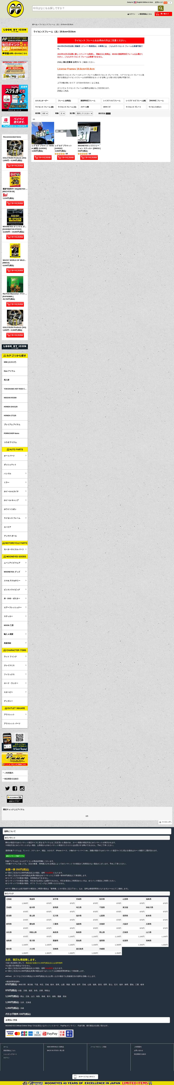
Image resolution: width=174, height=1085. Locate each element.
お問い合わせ (138, 1050)
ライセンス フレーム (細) (44, 107)
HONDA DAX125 (11, 407)
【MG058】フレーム (156, 101)
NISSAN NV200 (10, 398)
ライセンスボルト (155, 107)
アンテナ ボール (10, 536)
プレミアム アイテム (12, 424)
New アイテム (9, 371)
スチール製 (85, 107)
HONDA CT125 (10, 415)
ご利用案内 (8, 773)
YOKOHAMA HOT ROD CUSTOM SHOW (16, 389)
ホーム (6, 1047)
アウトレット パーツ (12, 723)
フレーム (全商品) (64, 101)
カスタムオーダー (41, 101)
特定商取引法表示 (11, 779)
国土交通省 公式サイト (72, 62)
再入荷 (6, 380)
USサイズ (107, 107)
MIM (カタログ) (10, 362)
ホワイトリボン (10, 509)
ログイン (132, 14)
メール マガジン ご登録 (98, 1047)
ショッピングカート (10, 1054)
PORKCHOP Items (11, 433)
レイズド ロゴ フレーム (112, 101)
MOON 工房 (8, 625)
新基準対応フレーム (88, 101)
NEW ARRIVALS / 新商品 (55, 1047)
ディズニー (8, 701)
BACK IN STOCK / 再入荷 (55, 1050)
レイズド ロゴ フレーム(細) (136, 101)
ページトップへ (166, 822)
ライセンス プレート (133, 107)
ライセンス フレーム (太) (67, 107)
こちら (96, 83)
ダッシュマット (10, 465)
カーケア (7, 527)
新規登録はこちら (146, 14)
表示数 (38, 113)
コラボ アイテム (10, 442)
